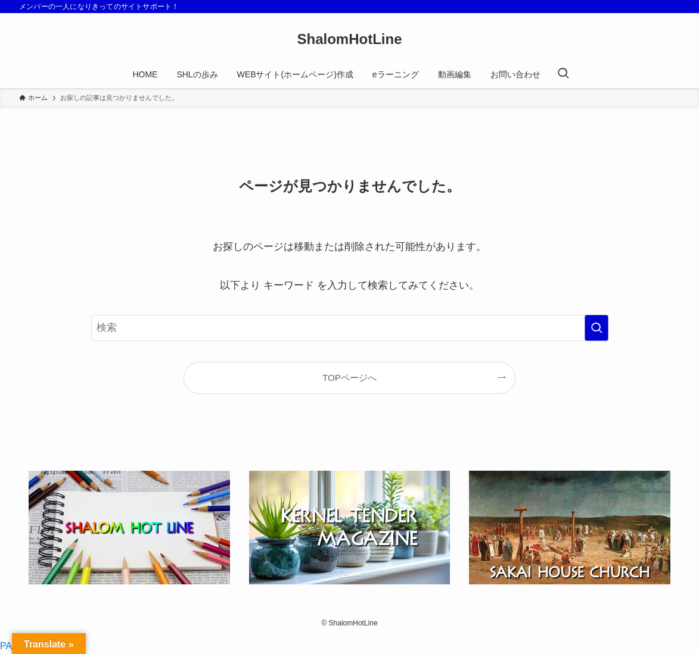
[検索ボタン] (563, 74)
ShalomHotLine (349, 39)
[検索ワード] (349, 328)
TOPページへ (349, 378)
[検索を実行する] (596, 328)
